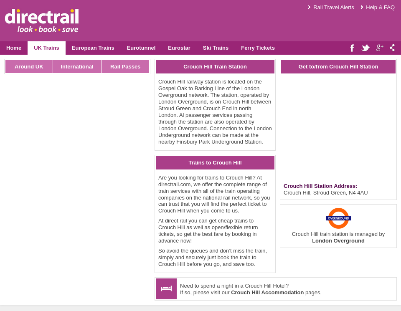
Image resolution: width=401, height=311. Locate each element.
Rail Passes (125, 66)
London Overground (338, 241)
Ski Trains (215, 48)
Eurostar (179, 48)
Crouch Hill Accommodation (267, 292)
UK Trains (46, 48)
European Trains (93, 48)
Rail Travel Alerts (333, 7)
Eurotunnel (141, 48)
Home (13, 48)
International (77, 66)
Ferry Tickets (258, 48)
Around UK (29, 66)
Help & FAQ (380, 7)
